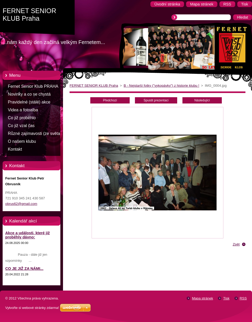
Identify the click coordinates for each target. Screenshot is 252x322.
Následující (202, 100)
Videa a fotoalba (23, 110)
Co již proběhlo (22, 118)
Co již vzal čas (21, 125)
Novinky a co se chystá (29, 94)
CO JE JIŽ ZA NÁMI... (24, 268)
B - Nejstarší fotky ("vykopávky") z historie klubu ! (161, 86)
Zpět (236, 244)
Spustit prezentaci (156, 100)
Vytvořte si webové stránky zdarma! (32, 308)
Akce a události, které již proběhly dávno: (27, 235)
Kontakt (15, 149)
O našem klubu (22, 141)
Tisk (226, 298)
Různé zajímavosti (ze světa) (34, 133)
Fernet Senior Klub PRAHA (33, 86)
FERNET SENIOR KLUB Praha (94, 86)
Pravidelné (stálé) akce (29, 102)
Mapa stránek (202, 298)
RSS (243, 298)
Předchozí (110, 100)
